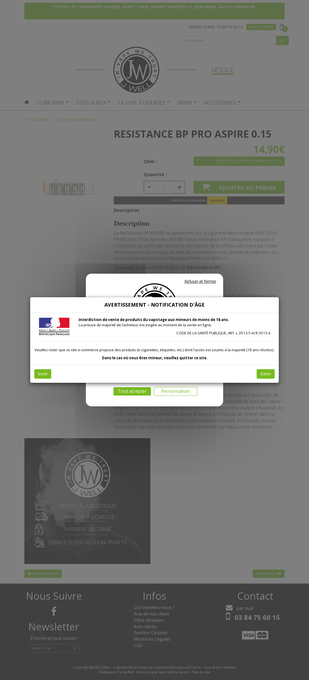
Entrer (265, 373)
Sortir (43, 373)
